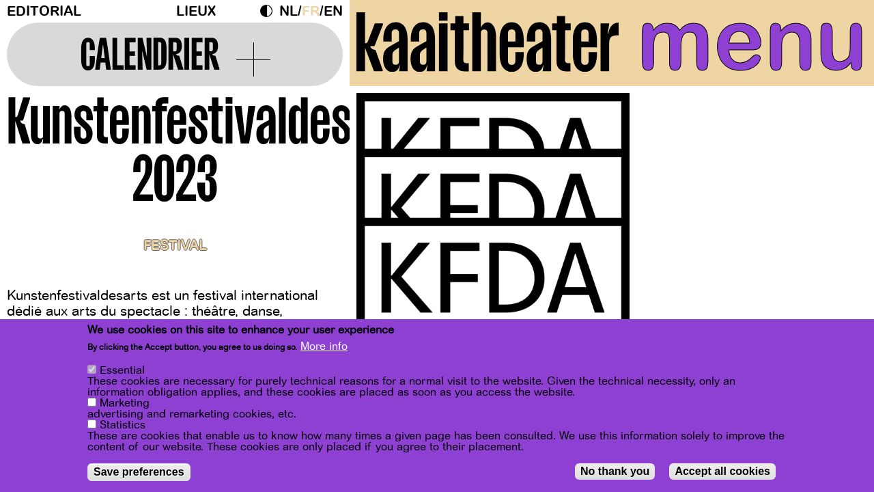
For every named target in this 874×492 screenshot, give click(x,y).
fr (311, 11)
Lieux (196, 11)
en (333, 11)
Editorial (44, 11)
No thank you (614, 471)
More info (324, 347)
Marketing (125, 403)
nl (288, 11)
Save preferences (139, 472)
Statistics (122, 425)
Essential (122, 370)
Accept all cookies (722, 471)
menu (752, 41)
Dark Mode (269, 11)
